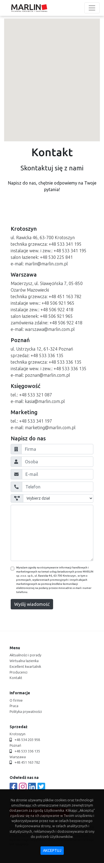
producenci (18, 672)
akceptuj (52, 850)
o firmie (16, 700)
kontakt (16, 678)
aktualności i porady (25, 655)
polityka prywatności (26, 711)
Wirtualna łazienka (24, 661)
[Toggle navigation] (92, 7)
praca (14, 706)
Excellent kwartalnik (25, 666)
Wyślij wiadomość (32, 604)
